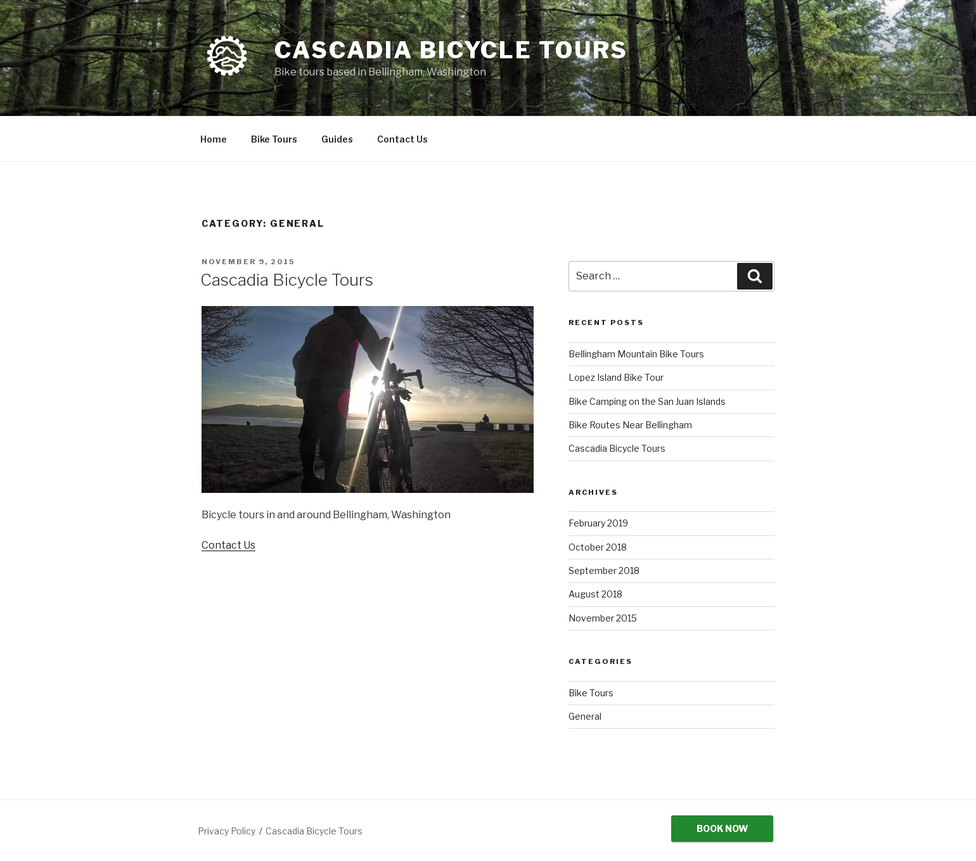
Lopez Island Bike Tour (616, 377)
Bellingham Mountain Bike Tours (636, 353)
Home (213, 139)
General (584, 716)
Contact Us (402, 139)
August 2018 (595, 594)
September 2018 (603, 570)
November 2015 (602, 618)
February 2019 (598, 523)
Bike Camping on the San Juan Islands (647, 401)
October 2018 (597, 547)
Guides (337, 139)
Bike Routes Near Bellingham (630, 424)
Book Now (722, 828)
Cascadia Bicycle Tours (451, 50)
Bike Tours (274, 139)
